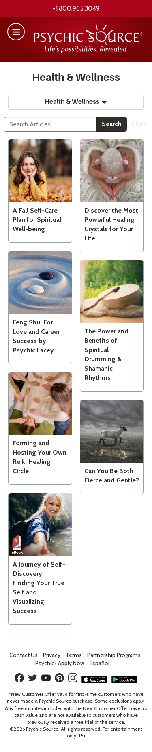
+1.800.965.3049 (76, 8)
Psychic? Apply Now (59, 663)
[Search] (50, 124)
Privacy (51, 655)
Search (112, 124)
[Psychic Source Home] (88, 51)
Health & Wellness (76, 101)
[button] (16, 31)
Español (99, 663)
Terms (74, 655)
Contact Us (23, 655)
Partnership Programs (114, 655)
